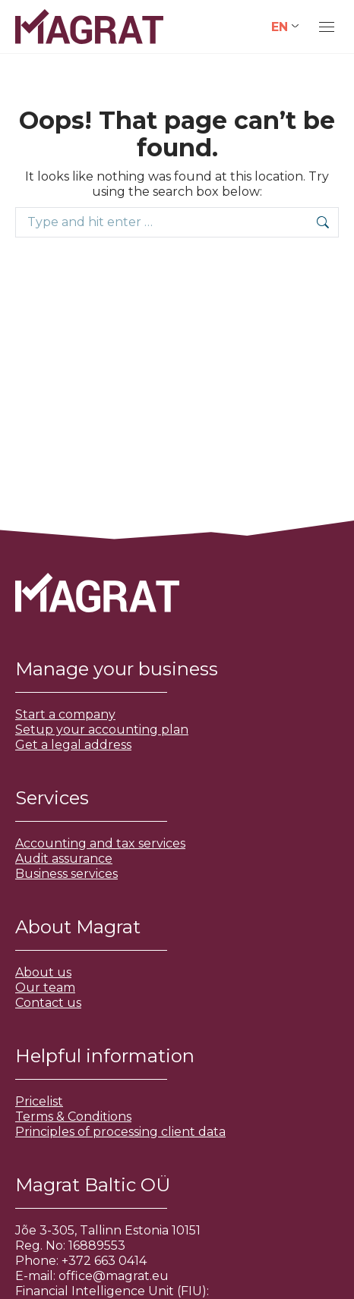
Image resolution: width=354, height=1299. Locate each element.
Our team (45, 987)
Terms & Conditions (73, 1116)
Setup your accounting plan (101, 729)
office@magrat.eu (113, 1276)
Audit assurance (63, 858)
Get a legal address (73, 745)
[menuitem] (285, 27)
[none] (285, 27)
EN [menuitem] (279, 26)
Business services (66, 874)
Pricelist (39, 1101)
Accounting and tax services (100, 843)
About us (43, 972)
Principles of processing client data (120, 1131)
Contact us (48, 1002)
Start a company (65, 714)
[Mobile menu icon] (326, 27)
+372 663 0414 (104, 1260)
